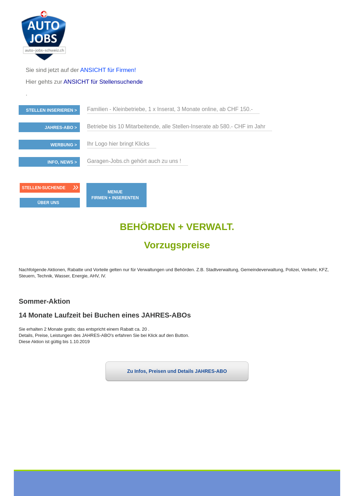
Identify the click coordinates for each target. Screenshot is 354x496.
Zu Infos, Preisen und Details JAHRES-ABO (177, 371)
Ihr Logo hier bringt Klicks (118, 144)
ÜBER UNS (48, 202)
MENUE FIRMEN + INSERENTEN (115, 195)
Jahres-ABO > (61, 127)
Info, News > (62, 162)
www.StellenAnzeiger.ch (60, 36)
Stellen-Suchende (43, 187)
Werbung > (63, 145)
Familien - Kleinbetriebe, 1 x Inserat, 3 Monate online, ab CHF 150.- (170, 109)
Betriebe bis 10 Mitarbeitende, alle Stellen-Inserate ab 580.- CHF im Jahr (176, 126)
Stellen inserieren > (51, 110)
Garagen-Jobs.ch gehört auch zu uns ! (134, 161)
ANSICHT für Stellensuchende (103, 82)
